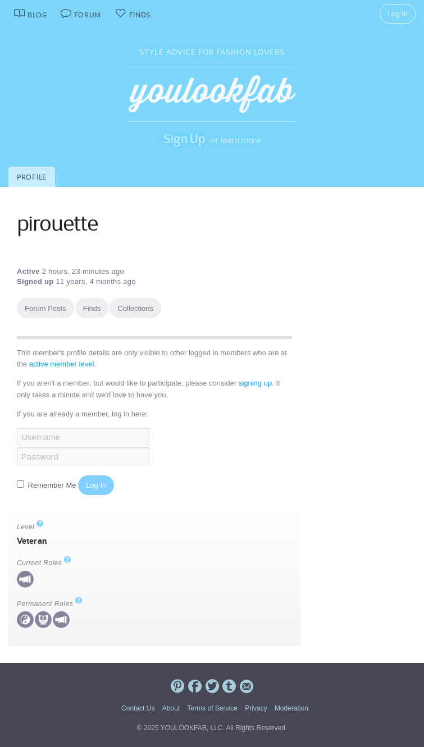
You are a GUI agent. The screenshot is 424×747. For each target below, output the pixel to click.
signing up (255, 383)
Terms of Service (212, 708)
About (171, 708)
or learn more (236, 140)
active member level (61, 364)
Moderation (291, 708)
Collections (135, 308)
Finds (92, 308)
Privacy (256, 708)
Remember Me (47, 485)
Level (30, 527)
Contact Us (137, 708)
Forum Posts (45, 308)
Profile (32, 177)
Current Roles (44, 563)
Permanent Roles (50, 604)
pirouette (57, 223)
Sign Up (184, 138)
